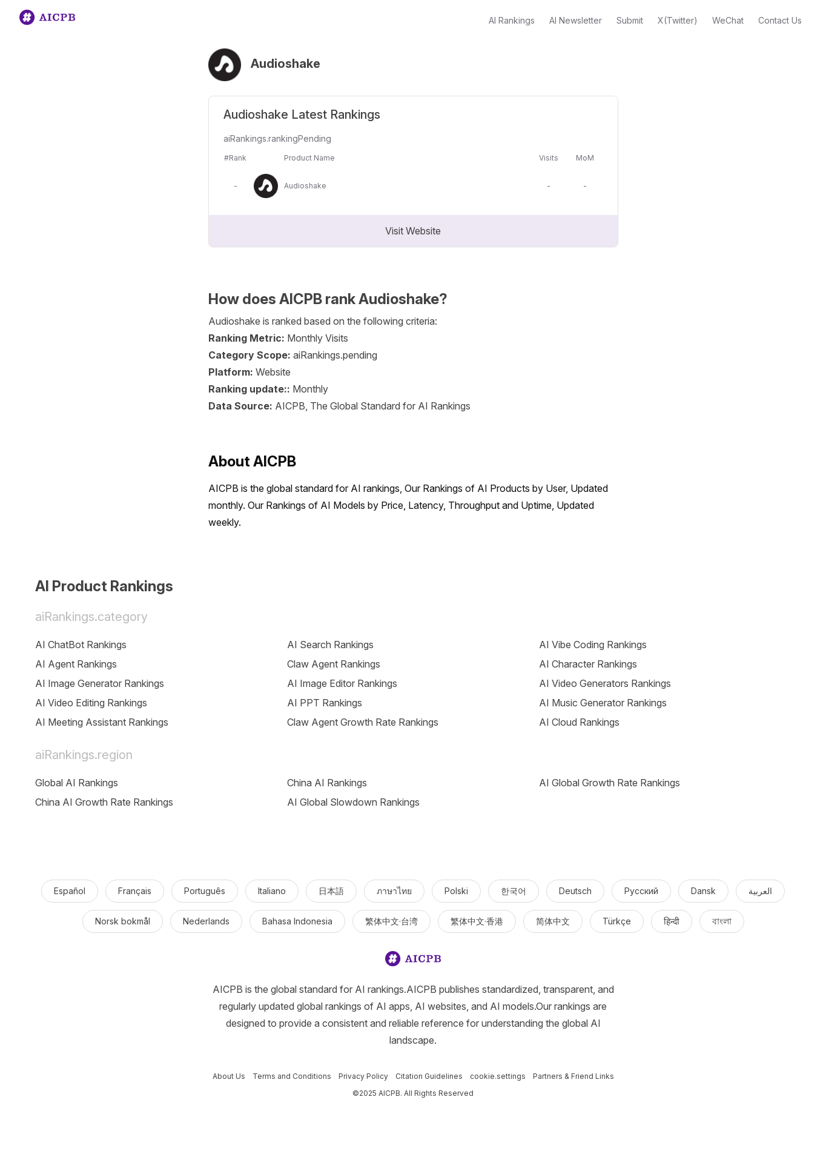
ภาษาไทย (394, 891)
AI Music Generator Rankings (603, 703)
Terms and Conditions (292, 1076)
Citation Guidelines (429, 1076)
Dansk (703, 891)
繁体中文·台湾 (391, 921)
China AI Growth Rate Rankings (104, 802)
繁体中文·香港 (477, 921)
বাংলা (722, 921)
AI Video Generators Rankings (605, 683)
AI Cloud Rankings (579, 722)
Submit (629, 20)
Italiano (272, 891)
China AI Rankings (327, 783)
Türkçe (617, 921)
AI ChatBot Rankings (81, 644)
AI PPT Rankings (324, 703)
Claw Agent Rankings (333, 664)
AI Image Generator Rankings (99, 683)
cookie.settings (498, 1076)
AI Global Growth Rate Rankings (609, 783)
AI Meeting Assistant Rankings (101, 722)
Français (134, 891)
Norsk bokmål (122, 921)
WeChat (728, 20)
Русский (641, 891)
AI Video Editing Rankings (91, 703)
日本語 (331, 891)
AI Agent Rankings (76, 664)
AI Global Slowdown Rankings (353, 802)
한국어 (513, 891)
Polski (456, 891)
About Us (229, 1076)
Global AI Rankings (76, 783)
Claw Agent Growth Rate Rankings (362, 722)
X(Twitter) (678, 20)
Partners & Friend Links (573, 1076)
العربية (760, 891)
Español (69, 891)
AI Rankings (512, 20)
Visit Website (413, 231)
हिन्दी (671, 921)
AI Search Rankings (330, 644)
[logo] (413, 961)
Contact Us (780, 20)
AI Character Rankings (588, 664)
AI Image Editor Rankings (342, 683)
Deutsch (575, 891)
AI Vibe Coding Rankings (593, 644)
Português (204, 891)
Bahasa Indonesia (297, 921)
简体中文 (553, 921)
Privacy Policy (363, 1076)
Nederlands (206, 921)
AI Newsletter (575, 20)
